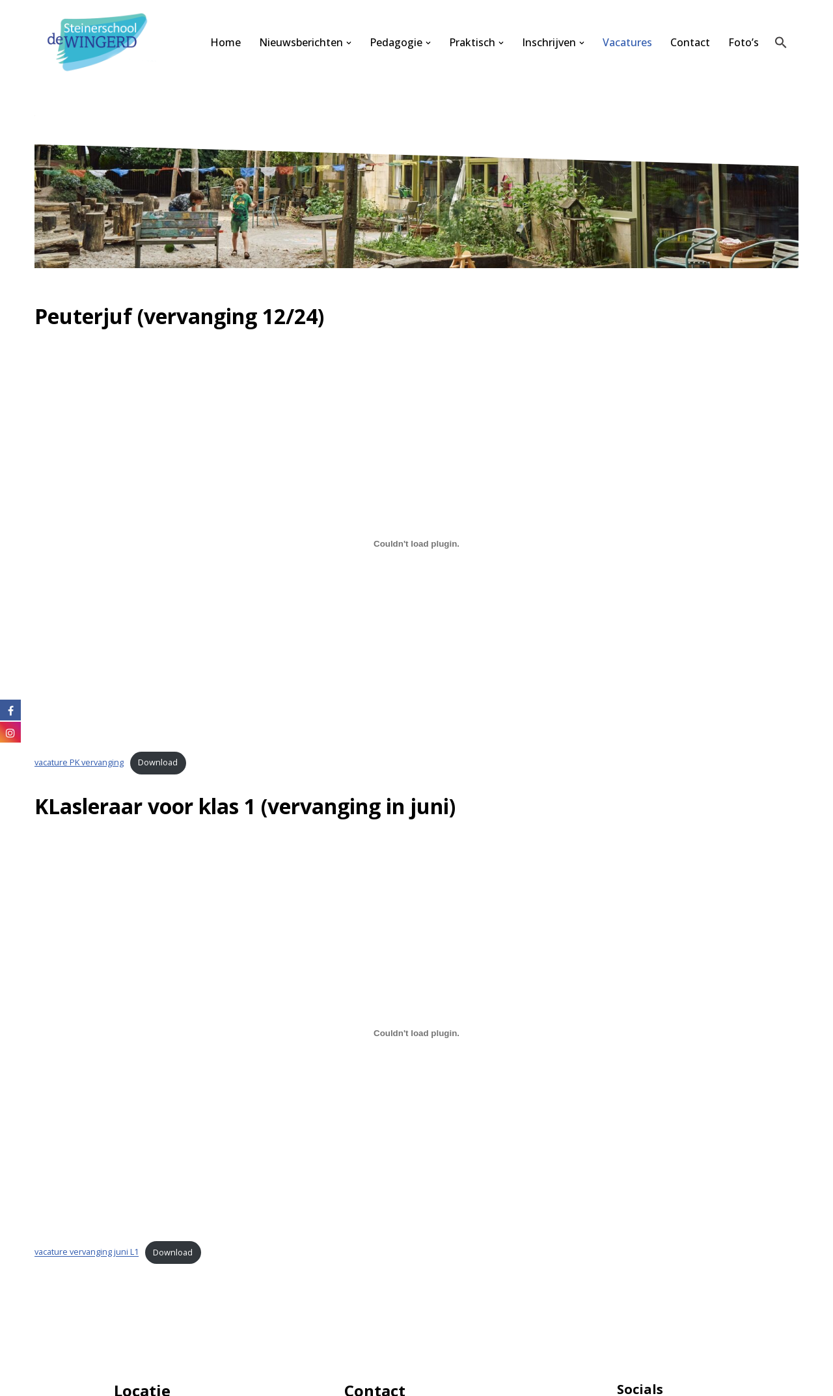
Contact (690, 42)
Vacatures (627, 42)
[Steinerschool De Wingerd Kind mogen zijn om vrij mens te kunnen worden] (101, 43)
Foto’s (743, 42)
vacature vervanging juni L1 (86, 1252)
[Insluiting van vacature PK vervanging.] (416, 543)
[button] (348, 43)
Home (225, 42)
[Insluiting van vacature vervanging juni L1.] (416, 1033)
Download (158, 762)
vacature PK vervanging (79, 762)
